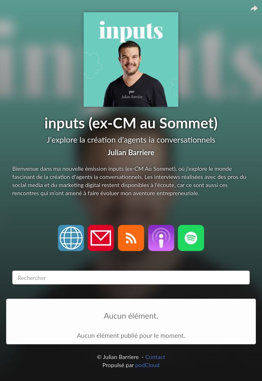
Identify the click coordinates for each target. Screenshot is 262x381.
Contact (155, 356)
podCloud (147, 364)
